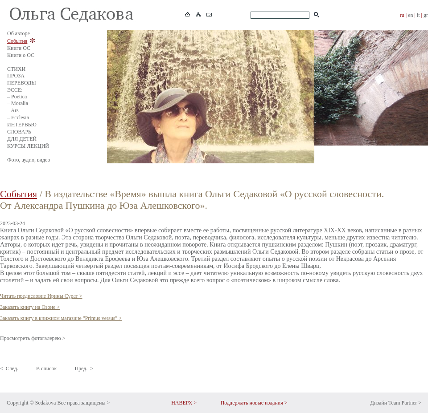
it (418, 15)
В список (46, 368)
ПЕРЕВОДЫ (21, 83)
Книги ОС (18, 48)
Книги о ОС (20, 55)
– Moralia (17, 103)
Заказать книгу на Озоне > (30, 307)
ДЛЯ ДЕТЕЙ (22, 139)
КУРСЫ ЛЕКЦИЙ (28, 146)
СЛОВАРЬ (19, 132)
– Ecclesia (18, 117)
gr (426, 15)
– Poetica (17, 96)
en (410, 15)
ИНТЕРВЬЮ (22, 124)
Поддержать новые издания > (254, 403)
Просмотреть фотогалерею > (33, 338)
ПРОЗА (16, 76)
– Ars (13, 110)
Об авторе (18, 33)
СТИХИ (16, 69)
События (17, 41)
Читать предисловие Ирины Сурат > (41, 296)
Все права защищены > (83, 403)
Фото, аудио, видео (28, 160)
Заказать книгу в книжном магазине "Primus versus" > (61, 318)
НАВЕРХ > (184, 403)
